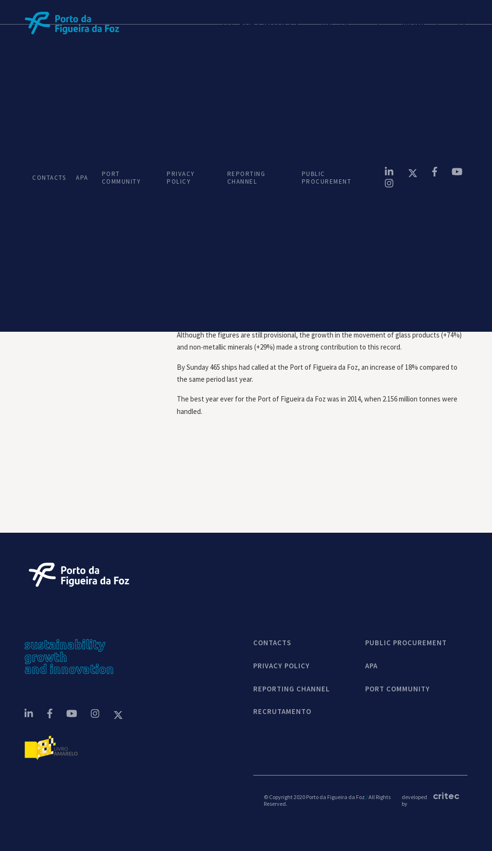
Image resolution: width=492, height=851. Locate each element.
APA (81, 177)
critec (445, 795)
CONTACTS (46, 177)
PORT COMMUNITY (121, 177)
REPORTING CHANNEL (246, 177)
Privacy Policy (281, 666)
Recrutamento (282, 711)
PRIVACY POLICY (181, 177)
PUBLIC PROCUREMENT (327, 177)
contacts (272, 642)
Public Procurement (406, 642)
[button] (349, 23)
